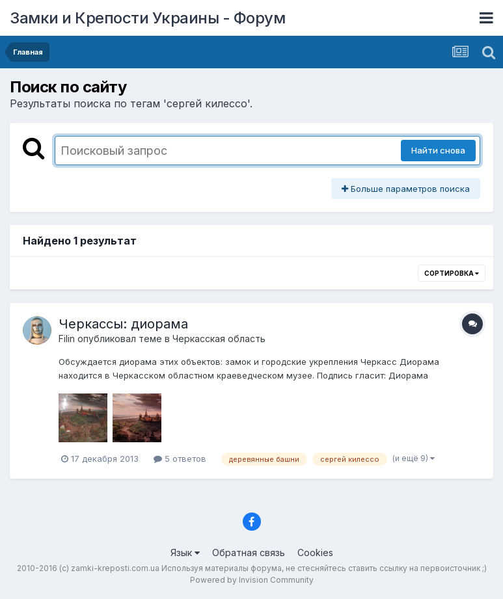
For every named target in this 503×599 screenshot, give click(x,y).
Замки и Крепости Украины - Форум (147, 17)
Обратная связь (248, 552)
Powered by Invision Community (252, 580)
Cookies (315, 552)
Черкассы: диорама (123, 324)
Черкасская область (218, 338)
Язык (185, 552)
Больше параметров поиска (406, 188)
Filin (67, 338)
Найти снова (438, 150)
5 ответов (180, 458)
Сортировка (451, 273)
